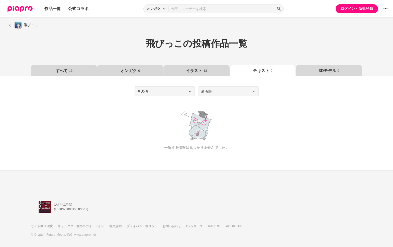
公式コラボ (78, 9)
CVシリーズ (194, 226)
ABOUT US (234, 226)
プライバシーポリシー (142, 226)
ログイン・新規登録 (357, 9)
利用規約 (115, 226)
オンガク (130, 71)
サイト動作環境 (42, 226)
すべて (64, 71)
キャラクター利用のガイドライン (81, 226)
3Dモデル (329, 71)
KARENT (214, 226)
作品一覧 (52, 9)
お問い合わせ (172, 226)
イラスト (196, 71)
